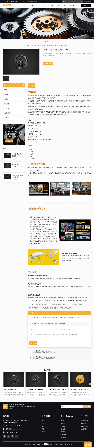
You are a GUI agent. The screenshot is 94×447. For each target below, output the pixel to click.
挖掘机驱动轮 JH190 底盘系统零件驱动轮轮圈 (17, 166)
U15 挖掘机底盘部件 (65, 308)
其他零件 (7, 118)
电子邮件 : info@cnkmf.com (14, 429)
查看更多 (8, 141)
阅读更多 (15, 158)
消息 (43, 426)
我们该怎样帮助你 (10, 128)
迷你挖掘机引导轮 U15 (42, 304)
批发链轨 (83, 423)
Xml (64, 444)
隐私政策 (69, 444)
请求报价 (86, 5)
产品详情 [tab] (31, 86)
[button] (89, 384)
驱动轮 (6, 104)
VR (65, 5)
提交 (87, 406)
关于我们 (32, 5)
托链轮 (6, 95)
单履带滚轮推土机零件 (17, 155)
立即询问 (47, 63)
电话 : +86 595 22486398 (30, 1)
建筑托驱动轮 (84, 429)
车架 (5, 90)
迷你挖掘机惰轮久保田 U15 (60, 304)
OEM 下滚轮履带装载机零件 (17, 176)
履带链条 (7, 113)
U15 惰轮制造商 (33, 308)
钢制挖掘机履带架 (86, 421)
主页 (23, 5)
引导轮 (34, 45)
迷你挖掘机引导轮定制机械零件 (58, 390)
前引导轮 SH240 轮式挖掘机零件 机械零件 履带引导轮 (14, 390)
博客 (43, 429)
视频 (58, 5)
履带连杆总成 (84, 426)
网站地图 (56, 444)
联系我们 (73, 5)
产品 (42, 5)
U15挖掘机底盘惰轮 (77, 304)
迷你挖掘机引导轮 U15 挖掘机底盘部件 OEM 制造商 (49, 324)
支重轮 (6, 108)
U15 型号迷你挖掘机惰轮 (49, 308)
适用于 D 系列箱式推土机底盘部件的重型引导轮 (80, 390)
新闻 (51, 5)
